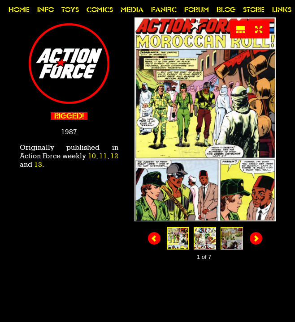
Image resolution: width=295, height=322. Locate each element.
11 (103, 156)
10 (92, 156)
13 (38, 164)
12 (114, 156)
